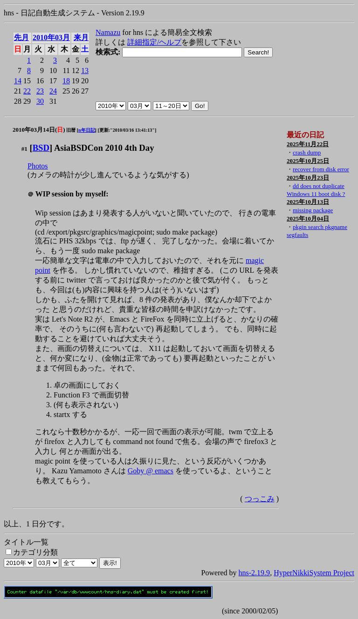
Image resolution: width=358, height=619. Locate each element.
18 (66, 81)
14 (17, 81)
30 (40, 101)
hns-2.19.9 (254, 573)
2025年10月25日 (308, 160)
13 (85, 70)
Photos (38, 166)
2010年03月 (51, 37)
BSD (41, 148)
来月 (81, 37)
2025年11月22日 (308, 144)
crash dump (307, 152)
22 (27, 91)
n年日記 (86, 130)
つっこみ (260, 499)
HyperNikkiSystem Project (314, 573)
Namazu (108, 32)
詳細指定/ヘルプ (154, 42)
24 (53, 91)
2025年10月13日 (308, 201)
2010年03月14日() (39, 129)
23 (40, 91)
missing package (313, 210)
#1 (24, 148)
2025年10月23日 (308, 177)
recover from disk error (321, 169)
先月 (21, 37)
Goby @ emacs (150, 471)
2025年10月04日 (308, 218)
